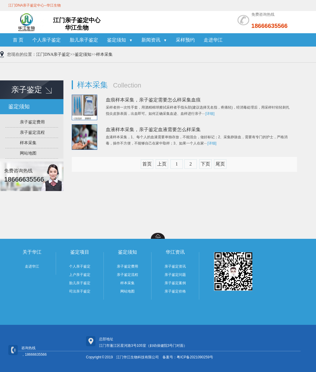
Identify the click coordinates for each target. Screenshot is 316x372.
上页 (162, 163)
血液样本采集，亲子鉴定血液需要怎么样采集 (153, 129)
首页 (147, 163)
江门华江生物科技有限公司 (137, 357)
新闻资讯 (154, 39)
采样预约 (185, 39)
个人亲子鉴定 (46, 39)
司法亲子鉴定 (79, 291)
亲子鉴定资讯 (175, 266)
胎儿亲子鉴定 (84, 39)
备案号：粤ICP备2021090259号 (187, 357)
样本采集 (104, 54)
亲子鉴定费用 (32, 122)
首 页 (18, 39)
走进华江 (213, 39)
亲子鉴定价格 (175, 291)
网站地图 (28, 153)
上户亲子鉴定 (79, 275)
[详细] (210, 114)
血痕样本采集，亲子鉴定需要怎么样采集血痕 (153, 99)
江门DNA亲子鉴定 (53, 54)
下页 (205, 163)
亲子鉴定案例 (175, 283)
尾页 (220, 163)
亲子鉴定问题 (175, 275)
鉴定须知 (120, 39)
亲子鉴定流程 (32, 132)
